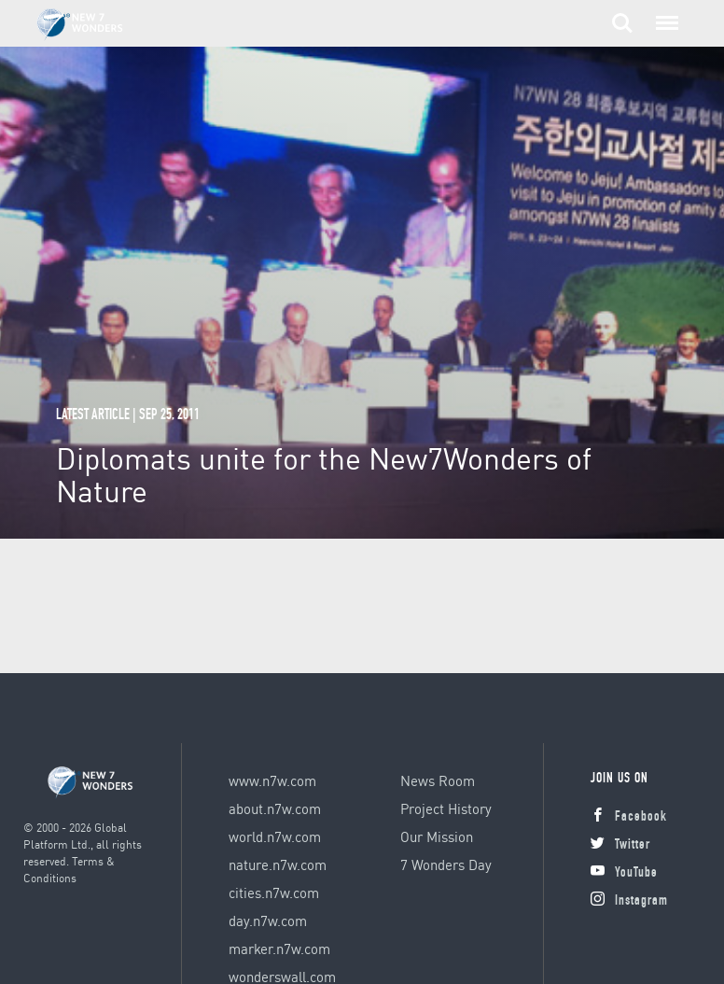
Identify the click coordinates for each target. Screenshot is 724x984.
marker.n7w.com (279, 948)
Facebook (629, 817)
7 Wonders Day (446, 864)
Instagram (629, 901)
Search (622, 23)
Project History (446, 808)
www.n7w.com (272, 780)
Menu (663, 14)
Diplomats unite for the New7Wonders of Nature (324, 474)
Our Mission (436, 836)
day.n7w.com (268, 920)
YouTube (624, 873)
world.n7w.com (275, 836)
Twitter (620, 845)
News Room (437, 780)
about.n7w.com (275, 808)
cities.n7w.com (274, 892)
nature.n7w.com (278, 864)
